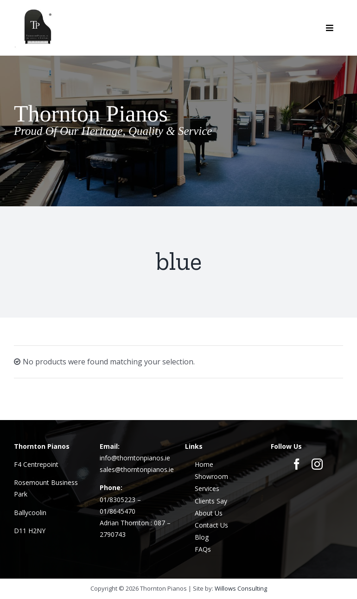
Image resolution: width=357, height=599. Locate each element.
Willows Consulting (241, 588)
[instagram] (317, 464)
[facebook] (296, 464)
